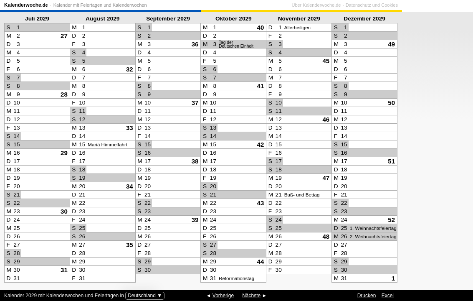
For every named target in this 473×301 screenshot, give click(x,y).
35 (129, 244)
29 (64, 152)
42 (260, 144)
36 (195, 44)
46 (325, 119)
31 (64, 269)
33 (129, 127)
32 (129, 69)
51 (391, 161)
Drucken (366, 295)
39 (195, 219)
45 (325, 60)
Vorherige (223, 295)
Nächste (251, 295)
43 (260, 203)
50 (391, 102)
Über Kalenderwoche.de (387, 5)
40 (260, 27)
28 (64, 94)
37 (195, 102)
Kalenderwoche (26, 5)
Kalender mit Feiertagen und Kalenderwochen (100, 5)
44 (260, 261)
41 (260, 85)
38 (195, 161)
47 (325, 177)
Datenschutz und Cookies (443, 5)
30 (64, 211)
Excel (388, 295)
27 (64, 35)
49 (391, 44)
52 (391, 219)
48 (325, 236)
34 (129, 186)
